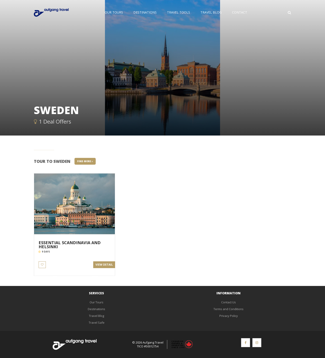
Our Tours (114, 12)
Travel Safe (96, 323)
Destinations (145, 12)
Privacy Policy (228, 316)
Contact (239, 12)
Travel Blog (211, 12)
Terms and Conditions (229, 309)
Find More (85, 161)
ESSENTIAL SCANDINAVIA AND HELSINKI (70, 245)
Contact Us (228, 302)
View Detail (104, 265)
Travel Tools (178, 12)
